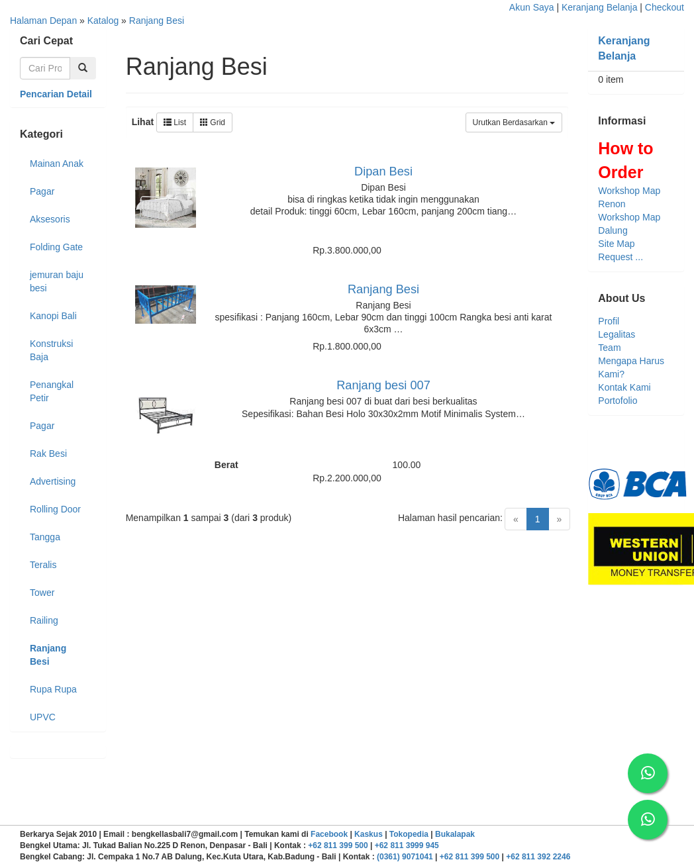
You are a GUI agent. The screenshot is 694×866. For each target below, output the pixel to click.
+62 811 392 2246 (538, 856)
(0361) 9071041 (405, 856)
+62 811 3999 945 (407, 845)
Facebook (329, 834)
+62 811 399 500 (338, 845)
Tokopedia (408, 834)
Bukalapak (455, 834)
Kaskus (368, 834)
